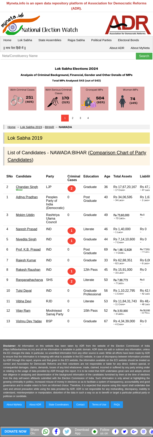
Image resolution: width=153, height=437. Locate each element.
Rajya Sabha (76, 40)
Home (7, 40)
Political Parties (101, 40)
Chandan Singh (27, 187)
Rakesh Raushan (28, 269)
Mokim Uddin (25, 215)
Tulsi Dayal (24, 290)
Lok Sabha (25, 40)
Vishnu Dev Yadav (29, 321)
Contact (80, 404)
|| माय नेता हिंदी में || (14, 48)
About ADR (117, 48)
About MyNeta (140, 48)
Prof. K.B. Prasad (28, 249)
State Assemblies (49, 40)
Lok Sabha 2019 (31, 127)
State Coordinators (59, 404)
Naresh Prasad (26, 229)
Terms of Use (99, 404)
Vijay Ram (23, 310)
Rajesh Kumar (26, 260)
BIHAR (49, 127)
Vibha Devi (23, 301)
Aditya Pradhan (27, 197)
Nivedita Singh (26, 239)
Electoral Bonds (128, 40)
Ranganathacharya (29, 280)
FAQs (117, 404)
